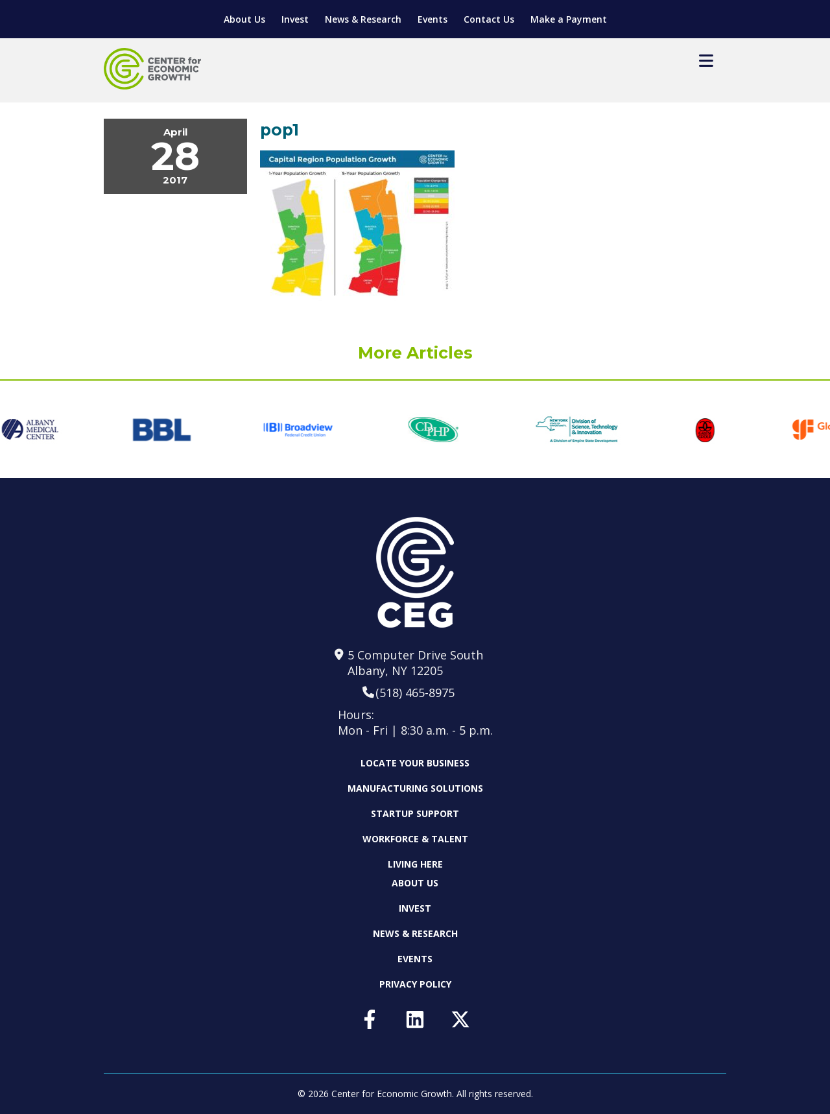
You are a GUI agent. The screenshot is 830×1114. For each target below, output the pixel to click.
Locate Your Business (415, 763)
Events (432, 19)
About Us (244, 19)
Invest (295, 19)
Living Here (415, 864)
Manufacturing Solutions (415, 788)
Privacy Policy (415, 984)
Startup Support (415, 813)
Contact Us (489, 19)
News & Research (363, 19)
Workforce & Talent (415, 839)
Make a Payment (568, 19)
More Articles (415, 352)
